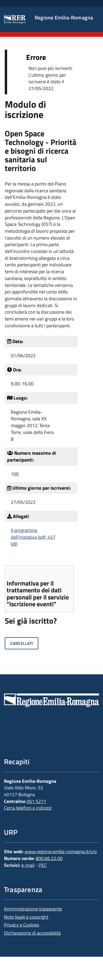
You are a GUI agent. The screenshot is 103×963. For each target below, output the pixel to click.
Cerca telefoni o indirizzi (28, 807)
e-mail (27, 865)
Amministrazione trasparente (33, 908)
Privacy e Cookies (21, 924)
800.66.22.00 (49, 858)
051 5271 (36, 801)
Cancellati (21, 643)
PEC (43, 865)
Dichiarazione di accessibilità (32, 932)
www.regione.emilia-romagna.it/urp (61, 851)
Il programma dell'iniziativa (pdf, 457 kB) (33, 537)
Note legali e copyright (26, 916)
